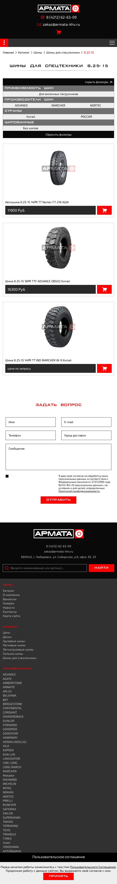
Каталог (24, 52)
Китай (31, 116)
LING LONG (10, 762)
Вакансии (9, 599)
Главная (8, 52)
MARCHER (58, 105)
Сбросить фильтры (59, 134)
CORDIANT (10, 712)
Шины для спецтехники (63, 52)
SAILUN (8, 813)
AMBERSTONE (12, 683)
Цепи (6, 632)
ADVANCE (21, 105)
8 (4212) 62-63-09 (59, 17)
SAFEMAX (9, 809)
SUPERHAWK (11, 817)
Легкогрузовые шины (18, 649)
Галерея (8, 603)
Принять (58, 876)
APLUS (7, 691)
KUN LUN (9, 754)
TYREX (7, 838)
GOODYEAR (10, 733)
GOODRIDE (10, 729)
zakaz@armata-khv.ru (58, 24)
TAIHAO (8, 821)
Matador (8, 775)
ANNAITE (9, 687)
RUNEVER (9, 804)
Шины (38, 52)
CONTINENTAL (12, 708)
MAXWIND (10, 779)
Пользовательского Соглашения (93, 867)
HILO (6, 746)
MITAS (7, 788)
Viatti (6, 842)
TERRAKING (10, 825)
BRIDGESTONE (12, 704)
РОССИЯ (86, 116)
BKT (5, 699)
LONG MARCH (12, 767)
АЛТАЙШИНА (12, 851)
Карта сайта (11, 616)
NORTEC (95, 105)
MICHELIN (9, 783)
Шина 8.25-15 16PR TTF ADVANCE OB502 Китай (37, 281)
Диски (7, 637)
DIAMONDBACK (13, 716)
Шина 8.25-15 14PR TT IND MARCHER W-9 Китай (38, 360)
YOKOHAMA (11, 847)
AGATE (7, 678)
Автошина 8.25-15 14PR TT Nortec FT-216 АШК (37, 202)
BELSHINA (9, 695)
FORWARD (10, 725)
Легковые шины (14, 645)
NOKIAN (8, 792)
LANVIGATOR (11, 758)
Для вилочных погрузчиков (58, 94)
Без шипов (30, 128)
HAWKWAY (10, 737)
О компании (11, 594)
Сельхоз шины (13, 653)
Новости (9, 607)
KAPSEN (8, 750)
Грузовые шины (14, 641)
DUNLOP (8, 720)
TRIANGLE (9, 834)
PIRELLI (8, 800)
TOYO (6, 830)
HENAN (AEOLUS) (15, 742)
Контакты (10, 611)
